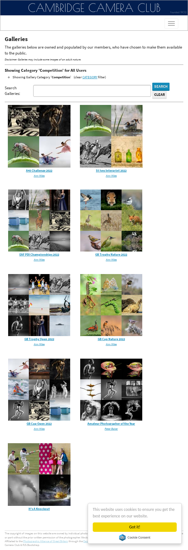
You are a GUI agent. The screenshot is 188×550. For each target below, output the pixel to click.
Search (161, 86)
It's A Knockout (39, 509)
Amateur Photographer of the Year (111, 424)
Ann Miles (39, 175)
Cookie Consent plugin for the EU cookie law (134, 537)
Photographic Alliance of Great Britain (45, 541)
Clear (159, 94)
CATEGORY (89, 77)
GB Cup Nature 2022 (111, 339)
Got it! (134, 527)
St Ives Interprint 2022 (111, 171)
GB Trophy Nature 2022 (111, 254)
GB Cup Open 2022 (39, 424)
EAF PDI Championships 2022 (39, 254)
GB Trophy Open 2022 (39, 339)
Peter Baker (111, 428)
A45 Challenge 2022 (39, 171)
